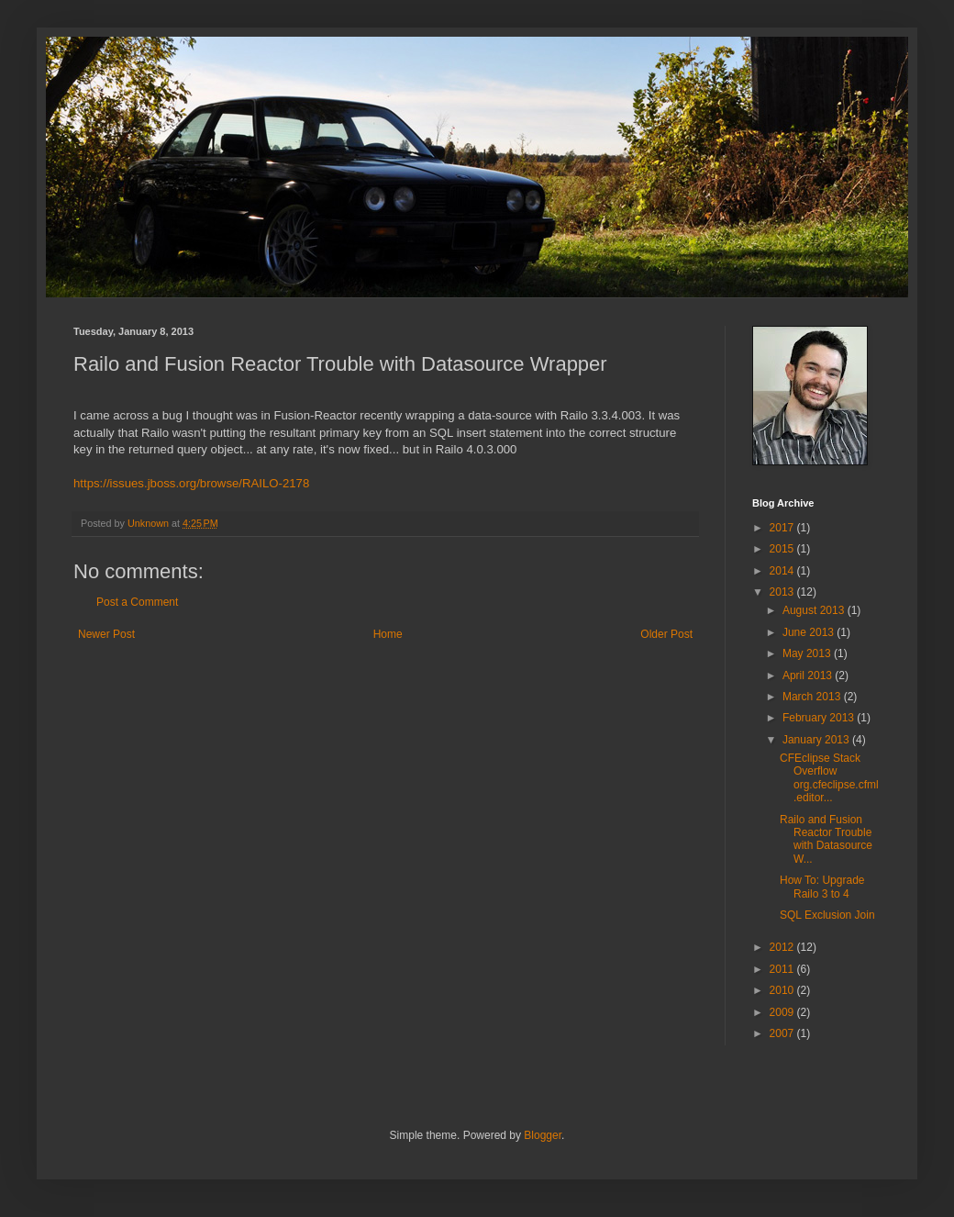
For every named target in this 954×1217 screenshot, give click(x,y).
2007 (783, 1033)
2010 (783, 990)
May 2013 (808, 653)
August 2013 (815, 610)
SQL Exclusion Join (827, 915)
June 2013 (809, 632)
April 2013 (808, 675)
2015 (783, 548)
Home (388, 634)
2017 (783, 527)
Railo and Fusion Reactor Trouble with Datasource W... (826, 839)
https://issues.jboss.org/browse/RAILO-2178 (191, 483)
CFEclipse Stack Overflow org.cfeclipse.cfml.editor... (829, 778)
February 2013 (819, 717)
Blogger (542, 1135)
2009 (783, 1012)
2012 (783, 947)
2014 (783, 570)
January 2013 (817, 739)
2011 (783, 969)
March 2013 (813, 696)
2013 (783, 592)
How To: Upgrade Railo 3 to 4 (822, 886)
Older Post (666, 634)
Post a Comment (137, 602)
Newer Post (106, 634)
